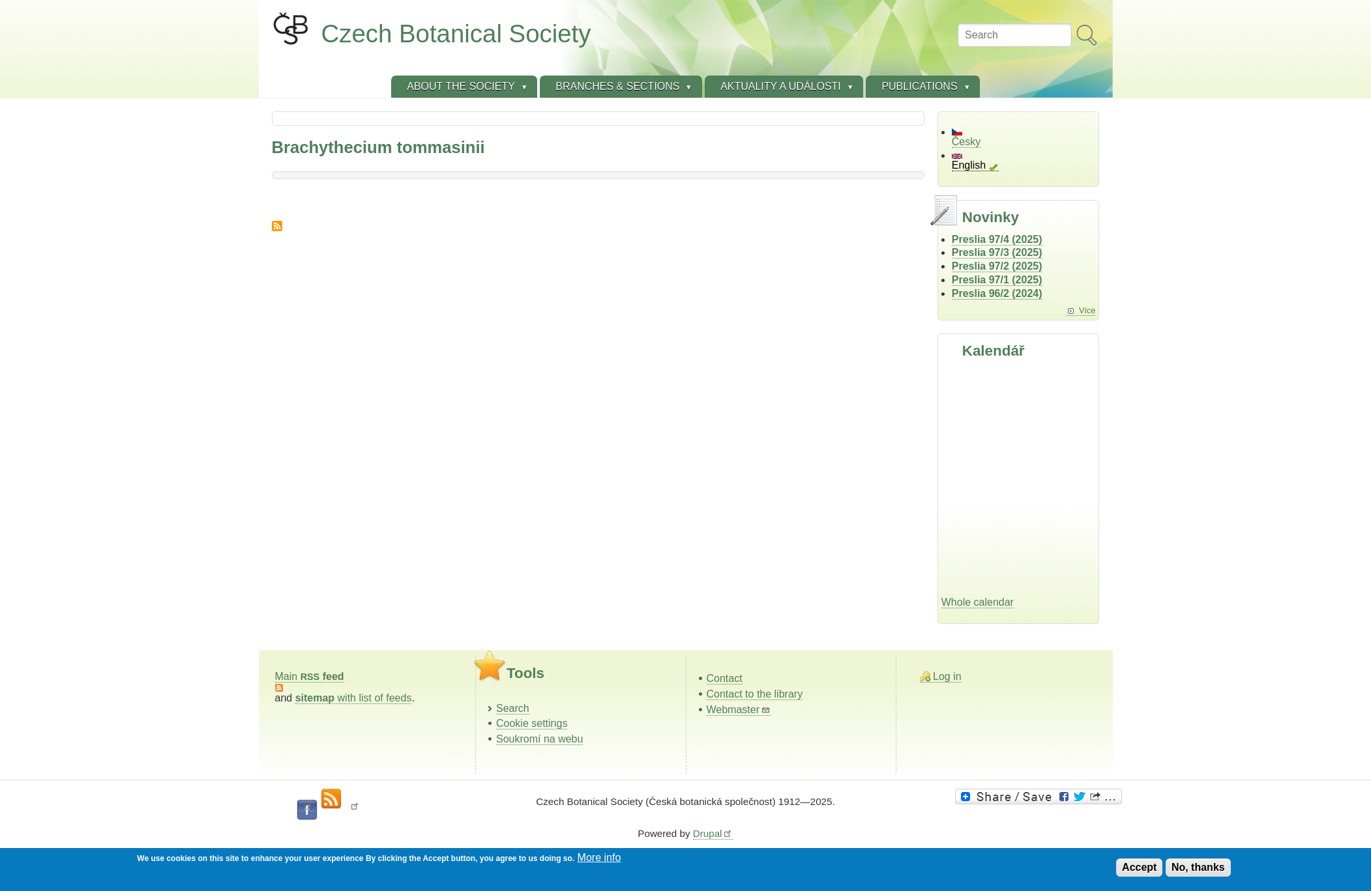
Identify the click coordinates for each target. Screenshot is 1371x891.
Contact (725, 678)
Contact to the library (755, 694)
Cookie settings (531, 723)
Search (512, 708)
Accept (1139, 867)
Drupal (713, 833)
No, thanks (1198, 867)
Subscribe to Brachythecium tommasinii (277, 226)
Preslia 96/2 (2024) (997, 293)
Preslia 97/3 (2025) (997, 252)
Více (1087, 310)
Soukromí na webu (539, 738)
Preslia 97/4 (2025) (997, 239)
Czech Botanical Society (456, 34)
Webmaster (739, 709)
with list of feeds (353, 697)
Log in (947, 676)
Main (309, 676)
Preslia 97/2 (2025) (997, 266)
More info (599, 857)
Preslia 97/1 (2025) (997, 279)
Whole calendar (977, 602)
